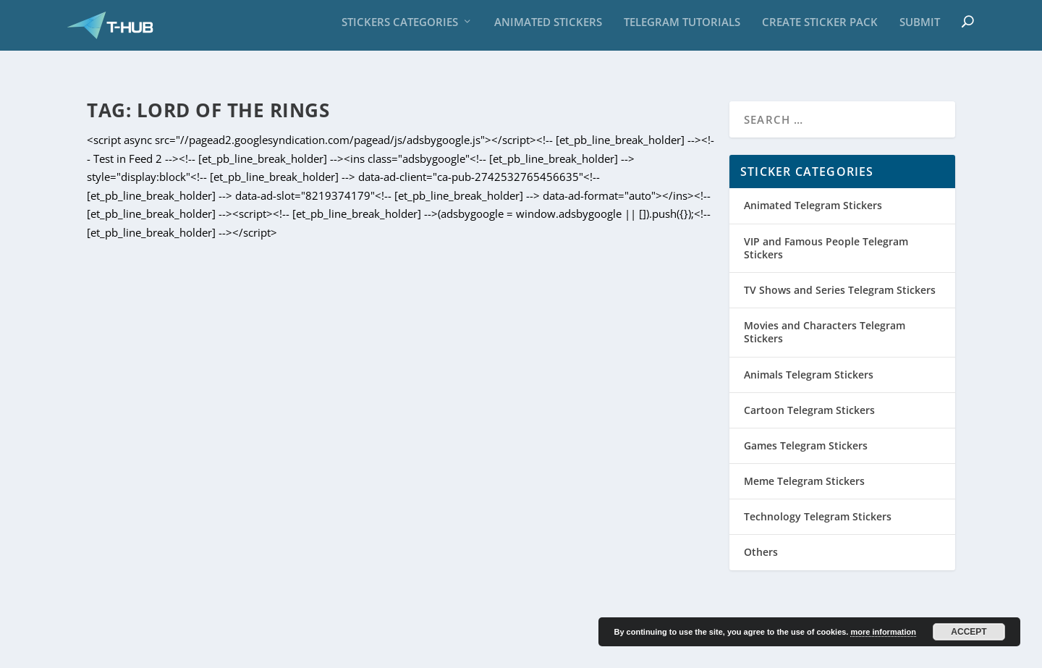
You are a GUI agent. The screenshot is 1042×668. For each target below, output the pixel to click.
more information (882, 631)
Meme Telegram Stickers (804, 466)
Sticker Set (352, 471)
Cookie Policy (904, 651)
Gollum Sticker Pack (171, 449)
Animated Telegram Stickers (813, 191)
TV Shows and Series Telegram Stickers (840, 275)
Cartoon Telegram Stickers (809, 395)
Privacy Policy (830, 651)
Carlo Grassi (148, 651)
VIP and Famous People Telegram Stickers (826, 232)
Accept (968, 632)
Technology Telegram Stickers (817, 502)
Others (761, 537)
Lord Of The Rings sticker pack (528, 449)
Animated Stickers (548, 28)
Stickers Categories (400, 28)
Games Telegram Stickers (806, 430)
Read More (141, 564)
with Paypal (294, 651)
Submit (919, 28)
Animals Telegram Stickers (808, 359)
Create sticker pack (820, 28)
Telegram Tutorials (682, 28)
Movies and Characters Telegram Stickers (242, 471)
